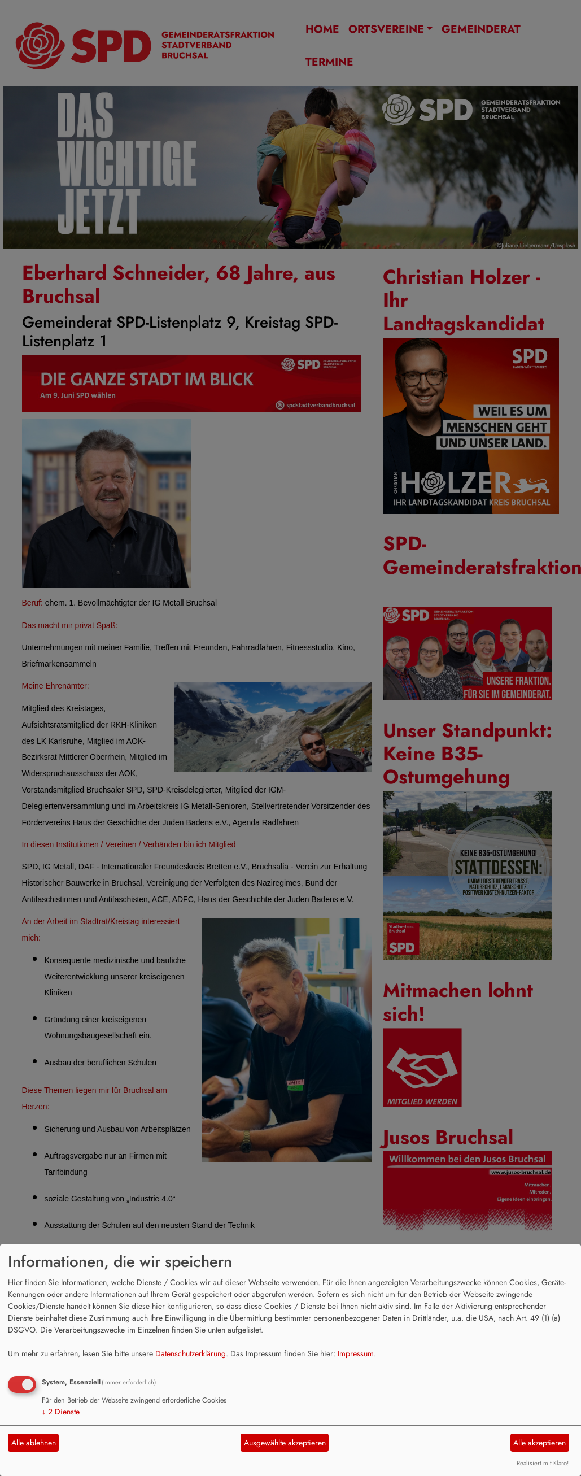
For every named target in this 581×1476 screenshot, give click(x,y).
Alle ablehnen (33, 1442)
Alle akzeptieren (539, 1442)
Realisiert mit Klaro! (543, 1463)
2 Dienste (61, 1411)
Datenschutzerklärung (190, 1353)
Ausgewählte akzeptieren (285, 1442)
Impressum (356, 1353)
